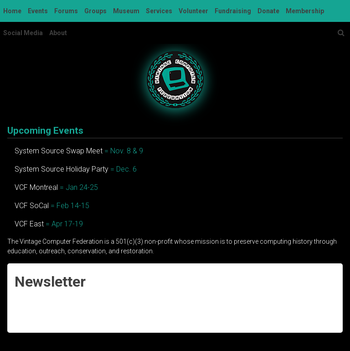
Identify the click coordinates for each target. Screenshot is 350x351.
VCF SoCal (32, 205)
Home (12, 11)
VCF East (29, 224)
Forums (66, 11)
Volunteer (193, 11)
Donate (268, 11)
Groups (95, 11)
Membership (305, 11)
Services (159, 11)
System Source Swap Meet (59, 151)
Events (38, 11)
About (58, 33)
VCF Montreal (36, 187)
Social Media (23, 33)
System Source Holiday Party (61, 169)
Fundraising (233, 11)
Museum (126, 11)
